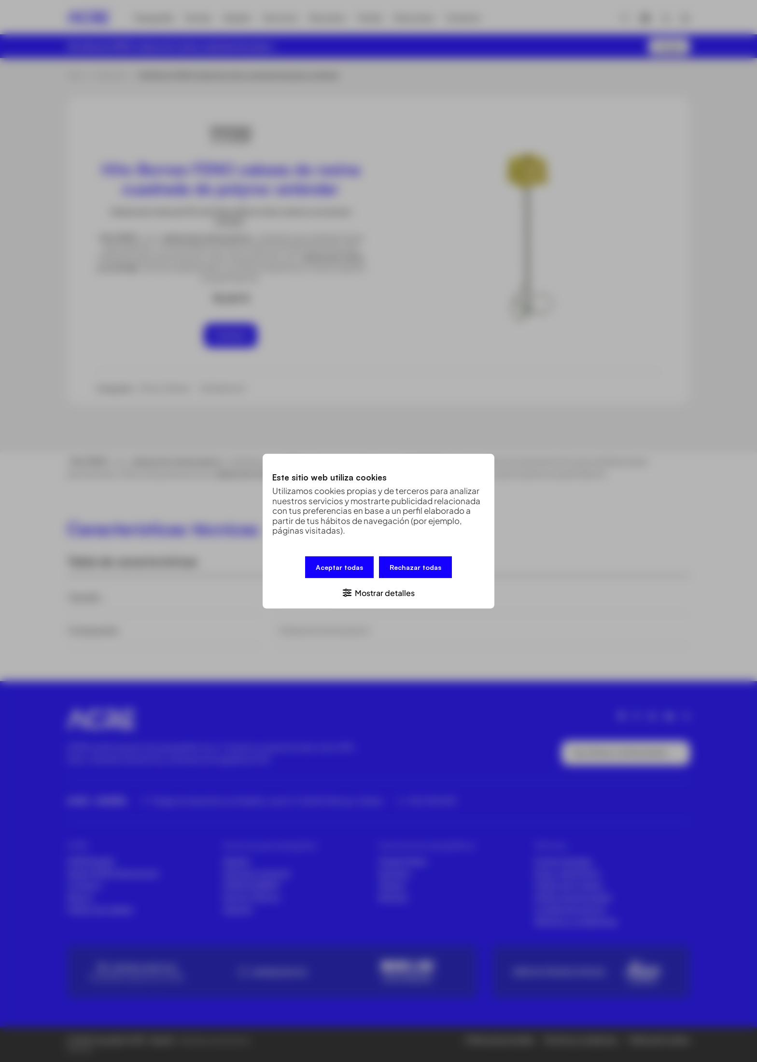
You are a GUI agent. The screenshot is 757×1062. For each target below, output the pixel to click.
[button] (378, 591)
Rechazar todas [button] (415, 567)
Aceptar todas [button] (339, 567)
